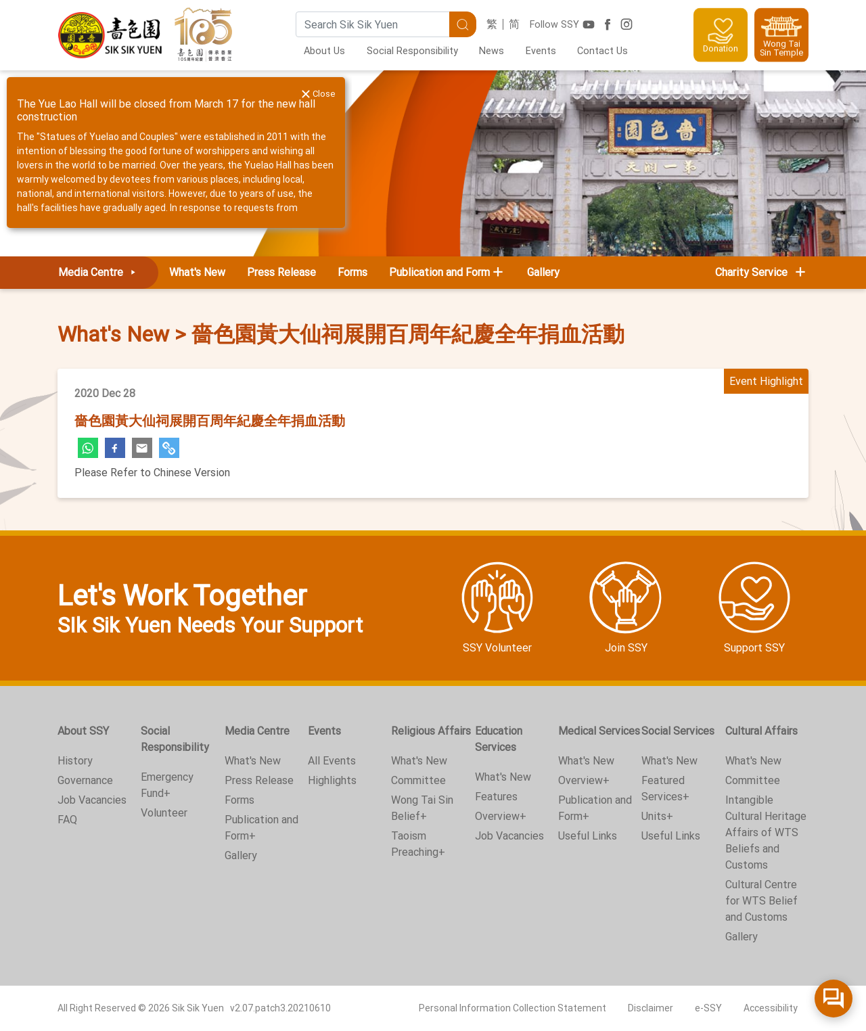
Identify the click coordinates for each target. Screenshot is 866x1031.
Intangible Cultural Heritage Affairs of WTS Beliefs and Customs (765, 832)
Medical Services (599, 731)
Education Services (498, 739)
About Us (324, 51)
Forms (352, 272)
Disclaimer (650, 1008)
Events (541, 51)
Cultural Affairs (761, 731)
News (491, 51)
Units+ (657, 816)
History (75, 760)
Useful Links (587, 835)
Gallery (543, 272)
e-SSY (708, 1008)
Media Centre (99, 272)
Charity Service (761, 272)
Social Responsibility (412, 51)
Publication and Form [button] (439, 272)
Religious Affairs (431, 731)
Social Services (677, 731)
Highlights (332, 780)
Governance (85, 780)
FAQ (67, 819)
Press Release (281, 272)
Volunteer (164, 812)
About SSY (83, 731)
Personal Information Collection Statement (512, 1008)
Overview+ (500, 816)
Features (496, 796)
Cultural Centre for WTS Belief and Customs (761, 900)
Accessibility (771, 1008)
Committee (418, 780)
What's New (197, 272)
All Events (332, 760)
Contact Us (602, 51)
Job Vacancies (92, 800)
